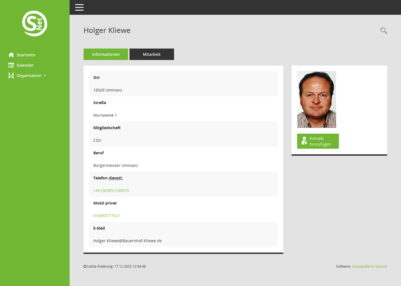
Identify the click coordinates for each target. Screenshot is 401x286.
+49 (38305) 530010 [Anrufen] (111, 190)
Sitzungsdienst (369, 266)
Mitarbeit (152, 54)
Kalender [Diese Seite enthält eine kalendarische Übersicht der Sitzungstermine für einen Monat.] (21, 65)
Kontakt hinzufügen (315, 141)
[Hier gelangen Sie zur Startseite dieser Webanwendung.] (35, 24)
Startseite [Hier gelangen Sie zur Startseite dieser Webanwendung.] (21, 54)
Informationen (106, 54)
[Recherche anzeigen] (382, 30)
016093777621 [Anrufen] (106, 215)
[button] (35, 75)
